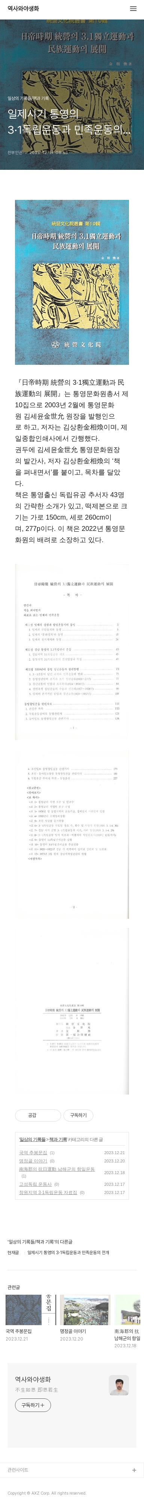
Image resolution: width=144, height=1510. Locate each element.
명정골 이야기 (33, 1161)
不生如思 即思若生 (36, 1390)
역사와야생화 (23, 9)
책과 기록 (57, 1139)
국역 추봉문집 (33, 1152)
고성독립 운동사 (35, 1184)
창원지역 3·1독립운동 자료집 (48, 1192)
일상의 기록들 (32, 1139)
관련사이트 (18, 1470)
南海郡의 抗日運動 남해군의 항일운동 (57, 1169)
